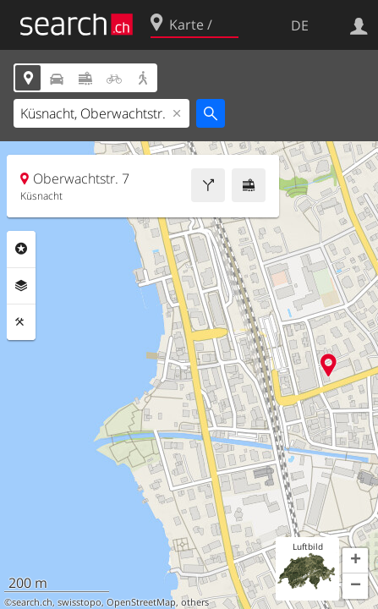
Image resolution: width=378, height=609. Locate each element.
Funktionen (21, 322)
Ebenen (21, 286)
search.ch (32, 602)
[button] (355, 560)
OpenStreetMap (141, 602)
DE (300, 25)
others (195, 602)
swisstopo (79, 602)
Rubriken (21, 248)
